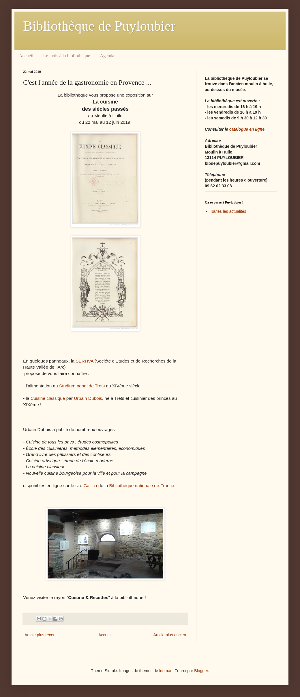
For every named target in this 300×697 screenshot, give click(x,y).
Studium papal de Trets (82, 385)
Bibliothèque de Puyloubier (99, 26)
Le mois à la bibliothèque (66, 55)
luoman (165, 670)
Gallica (90, 485)
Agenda (107, 55)
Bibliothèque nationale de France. (142, 485)
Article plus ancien (169, 635)
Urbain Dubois (88, 398)
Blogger (201, 670)
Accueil (26, 55)
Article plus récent (41, 635)
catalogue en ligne (247, 129)
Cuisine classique (48, 398)
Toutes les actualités (228, 211)
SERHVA (84, 360)
